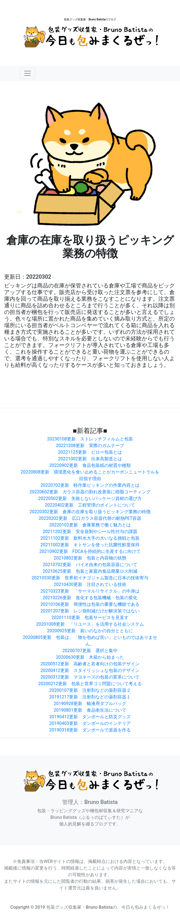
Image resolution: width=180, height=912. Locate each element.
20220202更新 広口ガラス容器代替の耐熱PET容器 (90, 518)
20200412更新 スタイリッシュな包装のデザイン (90, 670)
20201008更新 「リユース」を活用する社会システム (90, 624)
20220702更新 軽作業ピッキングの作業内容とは (90, 485)
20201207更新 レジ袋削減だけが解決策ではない (90, 611)
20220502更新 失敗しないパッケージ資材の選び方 (90, 498)
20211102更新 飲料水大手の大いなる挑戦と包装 (90, 538)
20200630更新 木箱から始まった (90, 657)
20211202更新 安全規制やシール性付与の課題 (90, 531)
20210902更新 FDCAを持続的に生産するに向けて (90, 551)
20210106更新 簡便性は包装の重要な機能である (90, 604)
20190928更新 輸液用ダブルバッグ (90, 703)
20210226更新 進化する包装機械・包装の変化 (90, 597)
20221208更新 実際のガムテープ (90, 445)
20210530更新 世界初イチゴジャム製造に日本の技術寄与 (90, 577)
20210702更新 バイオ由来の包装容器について (90, 564)
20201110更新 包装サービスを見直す (90, 617)
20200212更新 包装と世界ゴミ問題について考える (90, 683)
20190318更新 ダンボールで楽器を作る (90, 730)
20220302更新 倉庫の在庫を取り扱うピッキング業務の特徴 (90, 511)
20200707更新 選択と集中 (90, 650)
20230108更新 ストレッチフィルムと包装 (90, 439)
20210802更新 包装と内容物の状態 (90, 558)
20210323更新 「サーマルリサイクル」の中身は (90, 591)
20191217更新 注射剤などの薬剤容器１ (90, 697)
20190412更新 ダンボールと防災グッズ (90, 716)
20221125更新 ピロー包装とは (90, 452)
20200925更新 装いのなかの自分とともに (90, 630)
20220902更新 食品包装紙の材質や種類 (90, 465)
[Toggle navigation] (27, 73)
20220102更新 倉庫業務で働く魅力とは (90, 525)
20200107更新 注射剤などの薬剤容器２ (90, 690)
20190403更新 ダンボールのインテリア (90, 723)
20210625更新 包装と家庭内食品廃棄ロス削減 (90, 571)
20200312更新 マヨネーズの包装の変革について (90, 677)
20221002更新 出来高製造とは (90, 458)
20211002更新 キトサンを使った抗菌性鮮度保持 (90, 544)
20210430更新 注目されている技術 (90, 584)
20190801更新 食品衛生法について (90, 710)
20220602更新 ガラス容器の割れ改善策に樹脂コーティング (90, 491)
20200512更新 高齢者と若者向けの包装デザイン (90, 663)
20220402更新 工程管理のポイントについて (90, 505)
